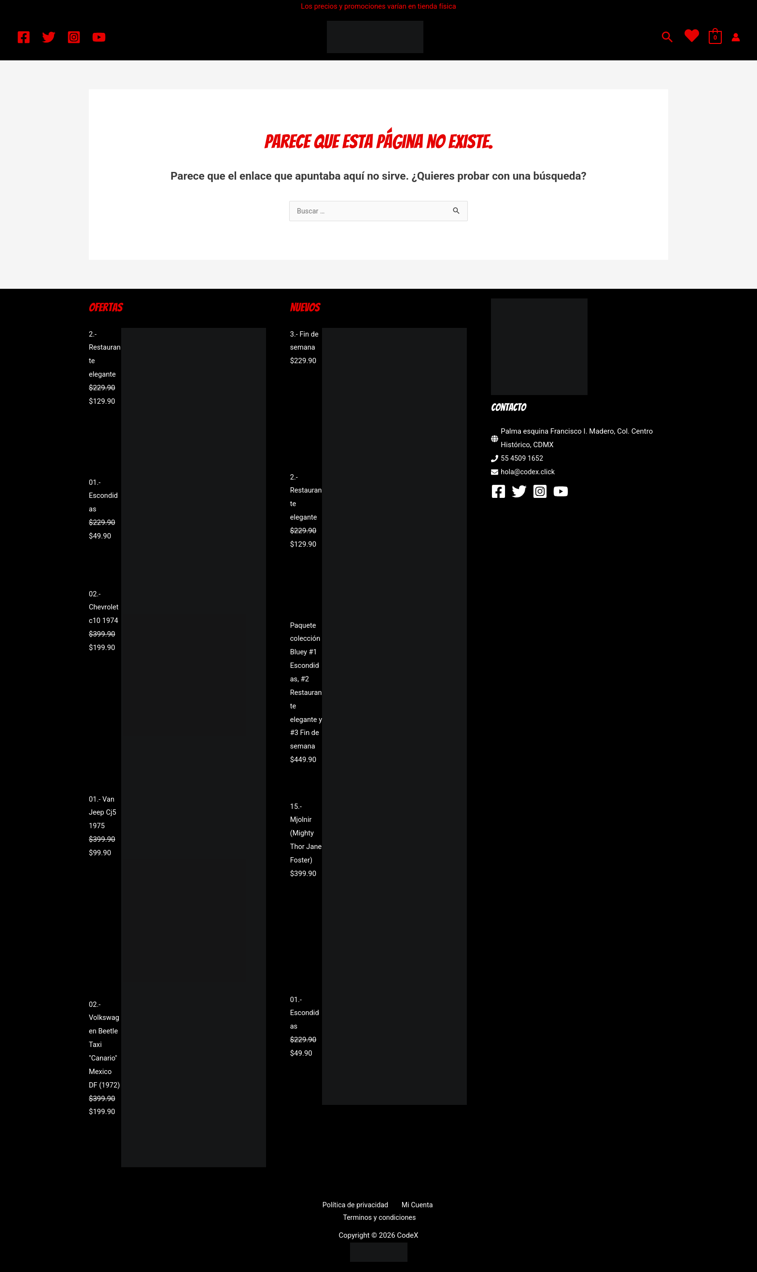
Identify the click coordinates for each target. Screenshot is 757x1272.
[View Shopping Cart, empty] (715, 37)
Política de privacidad (316, 1205)
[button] (667, 36)
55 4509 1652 (523, 459)
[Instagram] (74, 37)
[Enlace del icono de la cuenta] (735, 37)
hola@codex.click (529, 472)
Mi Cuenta (374, 1205)
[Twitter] (49, 37)
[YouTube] (99, 37)
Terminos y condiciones (436, 1205)
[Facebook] (23, 37)
